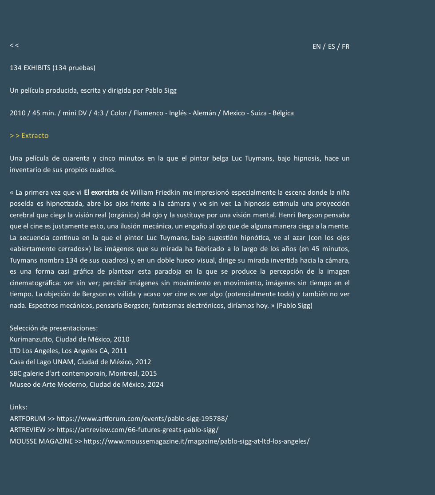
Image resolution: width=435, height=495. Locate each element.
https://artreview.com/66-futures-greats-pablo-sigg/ (137, 430)
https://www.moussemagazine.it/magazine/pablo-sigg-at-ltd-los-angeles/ (196, 441)
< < (14, 45)
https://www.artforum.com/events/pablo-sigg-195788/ (142, 419)
